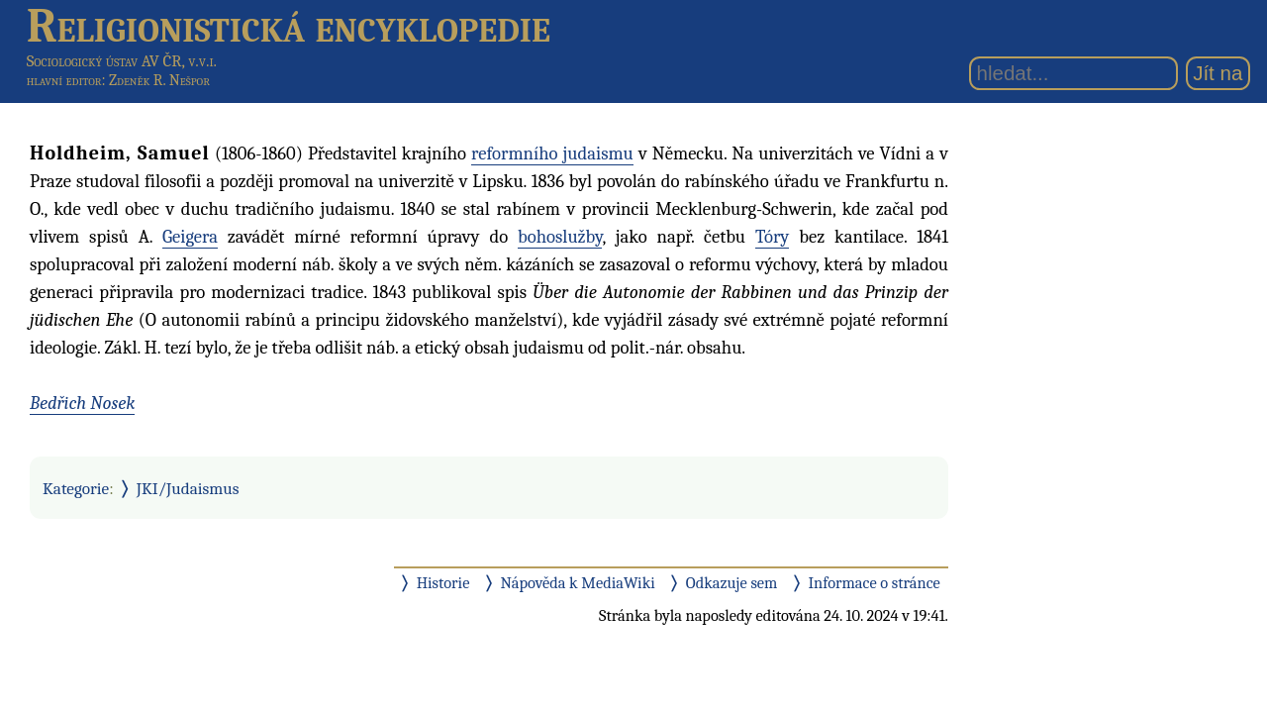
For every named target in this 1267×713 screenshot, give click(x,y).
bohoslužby (560, 237)
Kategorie (76, 488)
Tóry (772, 237)
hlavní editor (64, 80)
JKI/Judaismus (188, 488)
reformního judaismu (552, 153)
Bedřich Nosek (82, 403)
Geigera (190, 237)
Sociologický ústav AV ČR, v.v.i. (122, 60)
